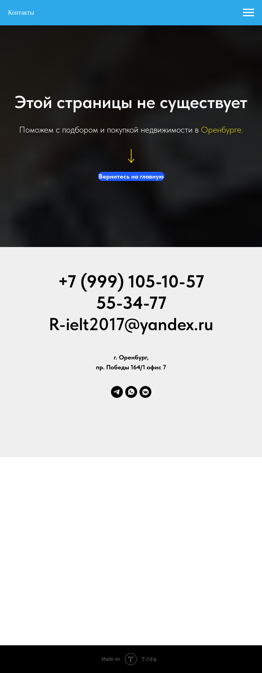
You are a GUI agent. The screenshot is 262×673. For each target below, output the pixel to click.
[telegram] (117, 392)
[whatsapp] (131, 392)
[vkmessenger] (145, 392)
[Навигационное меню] (248, 13)
